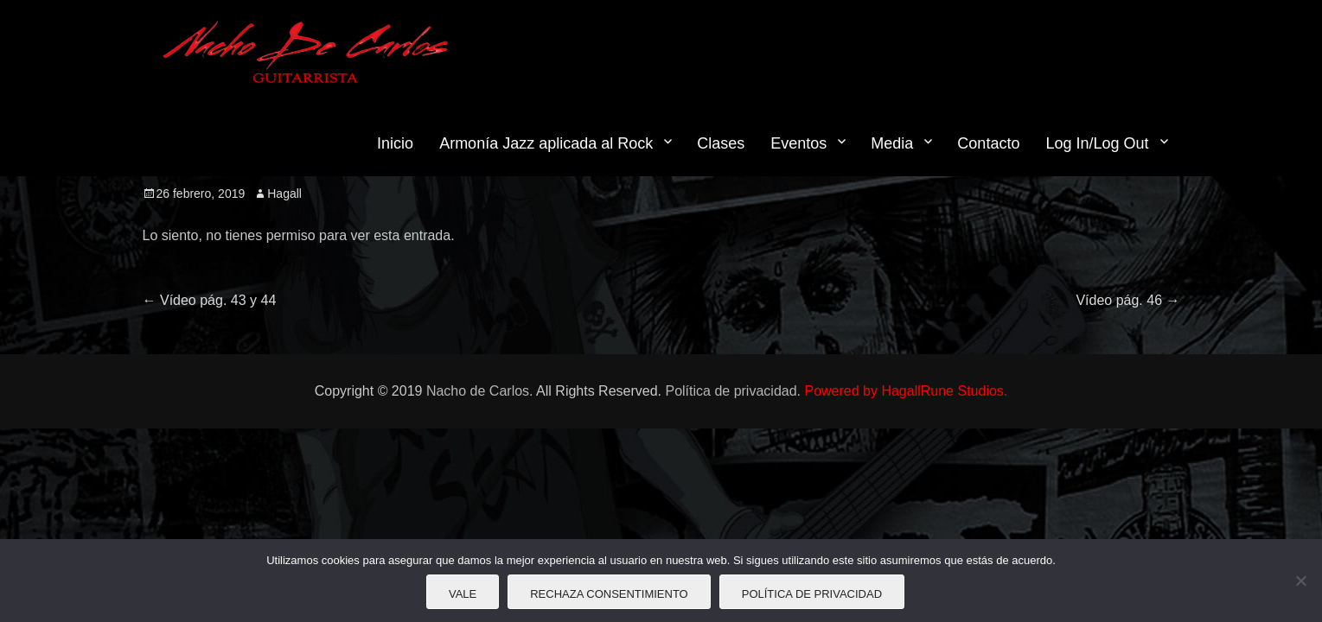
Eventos (798, 143)
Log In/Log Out (1096, 143)
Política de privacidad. (733, 391)
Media (892, 143)
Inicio (395, 143)
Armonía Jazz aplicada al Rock (546, 143)
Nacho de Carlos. (479, 391)
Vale (462, 593)
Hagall (284, 193)
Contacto (988, 143)
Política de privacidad (812, 593)
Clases (720, 143)
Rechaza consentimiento (609, 593)
